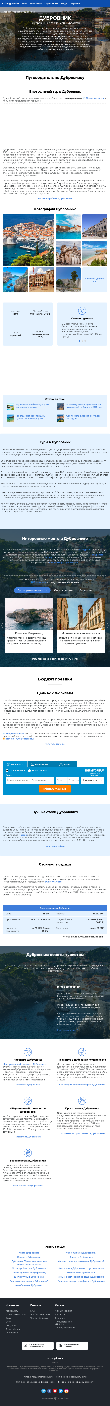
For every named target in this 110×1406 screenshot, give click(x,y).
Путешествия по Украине (63, 1323)
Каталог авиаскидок (16, 1314)
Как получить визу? (67, 1030)
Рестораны (86, 590)
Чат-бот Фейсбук (39, 1318)
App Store (60, 1314)
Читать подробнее (55, 744)
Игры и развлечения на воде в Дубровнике (81, 1277)
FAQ (32, 1311)
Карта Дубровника (29, 1253)
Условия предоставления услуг (38, 1377)
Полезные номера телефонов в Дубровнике (81, 1281)
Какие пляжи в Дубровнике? (81, 1253)
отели (24, 835)
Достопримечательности (32, 590)
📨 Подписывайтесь (93, 98)
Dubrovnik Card (53, 882)
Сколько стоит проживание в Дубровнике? (81, 1261)
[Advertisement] (55, 127)
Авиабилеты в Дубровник (29, 1285)
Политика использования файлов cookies (35, 1382)
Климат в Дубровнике (81, 1257)
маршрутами (97, 555)
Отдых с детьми (63, 590)
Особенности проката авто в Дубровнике (82, 1133)
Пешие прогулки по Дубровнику (29, 1273)
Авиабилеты (12, 1311)
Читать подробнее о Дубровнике (55, 198)
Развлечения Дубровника (81, 1273)
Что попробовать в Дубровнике (29, 1268)
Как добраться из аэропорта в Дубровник (82, 1084)
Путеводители (13, 1333)
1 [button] (79, 341)
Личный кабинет (63, 1311)
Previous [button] (3, 625)
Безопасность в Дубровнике (28, 1185)
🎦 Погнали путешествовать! (18, 739)
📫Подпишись (38, 582)
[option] (29, 625)
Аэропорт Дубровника (28, 1084)
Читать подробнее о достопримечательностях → (55, 659)
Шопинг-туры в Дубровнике (29, 1277)
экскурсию (85, 549)
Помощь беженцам (65, 1328)
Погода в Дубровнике (29, 1257)
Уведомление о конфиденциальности (76, 1382)
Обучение (60, 1318)
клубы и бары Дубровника (63, 562)
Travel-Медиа (13, 1329)
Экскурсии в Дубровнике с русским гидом (81, 1268)
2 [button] (82, 341)
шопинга (49, 557)
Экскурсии (11, 1325)
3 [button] (85, 341)
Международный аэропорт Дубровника (24, 1064)
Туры (8, 1318)
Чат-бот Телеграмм (40, 1314)
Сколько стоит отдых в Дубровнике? (29, 1281)
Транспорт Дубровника (28, 1137)
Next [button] (107, 625)
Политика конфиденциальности (71, 1377)
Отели (9, 1322)
